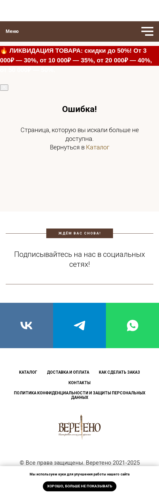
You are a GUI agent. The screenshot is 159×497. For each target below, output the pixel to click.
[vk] (26, 325)
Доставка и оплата (68, 372)
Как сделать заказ (119, 372)
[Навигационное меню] (147, 31)
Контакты (79, 382)
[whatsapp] (132, 325)
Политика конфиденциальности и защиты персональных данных (79, 395)
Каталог (97, 147)
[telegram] (79, 325)
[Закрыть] (4, 87)
